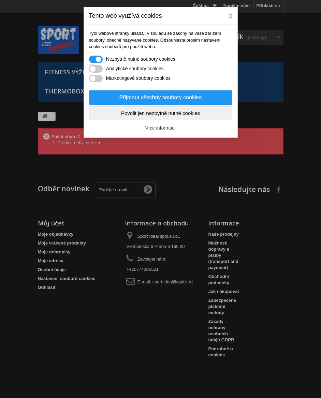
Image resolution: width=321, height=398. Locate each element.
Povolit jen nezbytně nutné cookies (160, 113)
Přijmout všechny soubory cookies (160, 97)
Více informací (160, 128)
